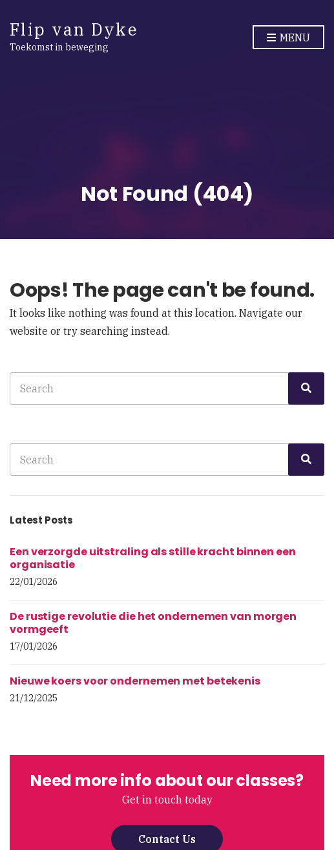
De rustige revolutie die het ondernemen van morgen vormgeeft (153, 623)
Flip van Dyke (74, 29)
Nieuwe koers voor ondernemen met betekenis (135, 681)
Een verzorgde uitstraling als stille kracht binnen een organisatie (153, 558)
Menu (288, 38)
